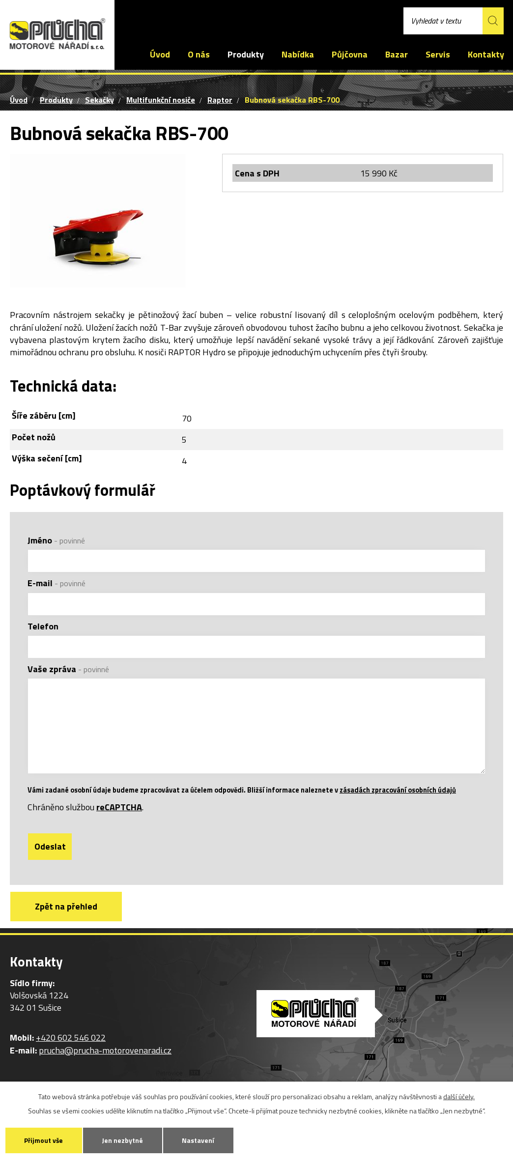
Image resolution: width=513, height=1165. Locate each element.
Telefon (43, 626)
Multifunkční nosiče (160, 100)
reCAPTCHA (119, 820)
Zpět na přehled (68, 920)
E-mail (57, 583)
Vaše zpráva (68, 669)
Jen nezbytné (128, 1140)
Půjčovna (350, 54)
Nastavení (207, 1140)
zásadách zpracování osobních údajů (398, 803)
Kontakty (486, 54)
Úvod (160, 54)
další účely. (459, 1095)
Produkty (246, 54)
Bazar (396, 54)
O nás (199, 54)
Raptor (219, 100)
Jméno (56, 540)
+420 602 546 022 (159, 17)
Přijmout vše (45, 1140)
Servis (438, 54)
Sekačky (99, 100)
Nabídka (298, 54)
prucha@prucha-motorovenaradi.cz (273, 17)
